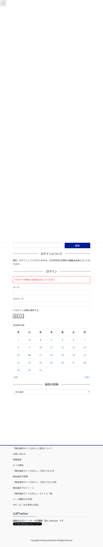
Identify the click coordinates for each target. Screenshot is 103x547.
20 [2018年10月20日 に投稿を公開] (73, 354)
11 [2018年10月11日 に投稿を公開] (51, 347)
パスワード (18, 298)
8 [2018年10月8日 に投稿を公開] (18, 347)
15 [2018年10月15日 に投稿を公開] (18, 354)
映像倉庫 (17, 459)
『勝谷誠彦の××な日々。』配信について (32, 448)
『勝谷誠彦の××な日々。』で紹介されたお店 (34, 482)
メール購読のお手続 (22, 499)
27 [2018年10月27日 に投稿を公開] (73, 362)
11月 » (87, 377)
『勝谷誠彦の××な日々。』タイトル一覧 (32, 493)
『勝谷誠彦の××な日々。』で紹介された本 (33, 470)
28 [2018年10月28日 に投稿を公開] (84, 362)
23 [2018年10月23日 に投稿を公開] (29, 362)
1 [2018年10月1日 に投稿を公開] (18, 339)
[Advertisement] (51, 419)
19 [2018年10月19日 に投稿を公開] (62, 354)
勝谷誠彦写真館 (20, 476)
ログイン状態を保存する (27, 310)
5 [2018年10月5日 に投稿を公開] (62, 339)
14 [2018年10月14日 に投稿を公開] (84, 347)
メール (16, 287)
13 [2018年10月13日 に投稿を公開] (73, 347)
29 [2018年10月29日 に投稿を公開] (18, 370)
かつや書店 (18, 465)
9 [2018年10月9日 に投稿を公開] (29, 347)
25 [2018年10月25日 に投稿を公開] (51, 362)
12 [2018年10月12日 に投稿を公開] (62, 347)
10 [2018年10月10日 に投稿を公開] (40, 347)
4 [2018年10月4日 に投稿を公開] (51, 339)
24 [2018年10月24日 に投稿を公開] (40, 362)
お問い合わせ (19, 453)
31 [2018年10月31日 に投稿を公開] (40, 370)
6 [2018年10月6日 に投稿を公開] (73, 339)
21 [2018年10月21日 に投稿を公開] (84, 354)
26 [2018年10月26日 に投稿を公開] (62, 362)
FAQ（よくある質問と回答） (26, 504)
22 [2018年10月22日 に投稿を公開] (18, 362)
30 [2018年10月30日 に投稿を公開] (29, 370)
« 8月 (15, 377)
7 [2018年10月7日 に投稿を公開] (84, 339)
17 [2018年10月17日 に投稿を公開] (40, 354)
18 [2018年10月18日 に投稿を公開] (51, 354)
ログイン (18, 315)
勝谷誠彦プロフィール (23, 487)
